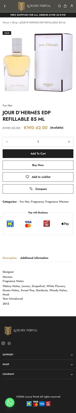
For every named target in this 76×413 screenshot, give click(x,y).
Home (6, 22)
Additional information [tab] (34, 258)
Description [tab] (10, 258)
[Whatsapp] (9, 404)
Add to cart (38, 154)
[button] (38, 189)
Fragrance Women (57, 202)
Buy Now (38, 165)
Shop (14, 22)
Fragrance (37, 202)
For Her (7, 105)
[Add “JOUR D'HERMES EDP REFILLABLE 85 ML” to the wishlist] (38, 177)
